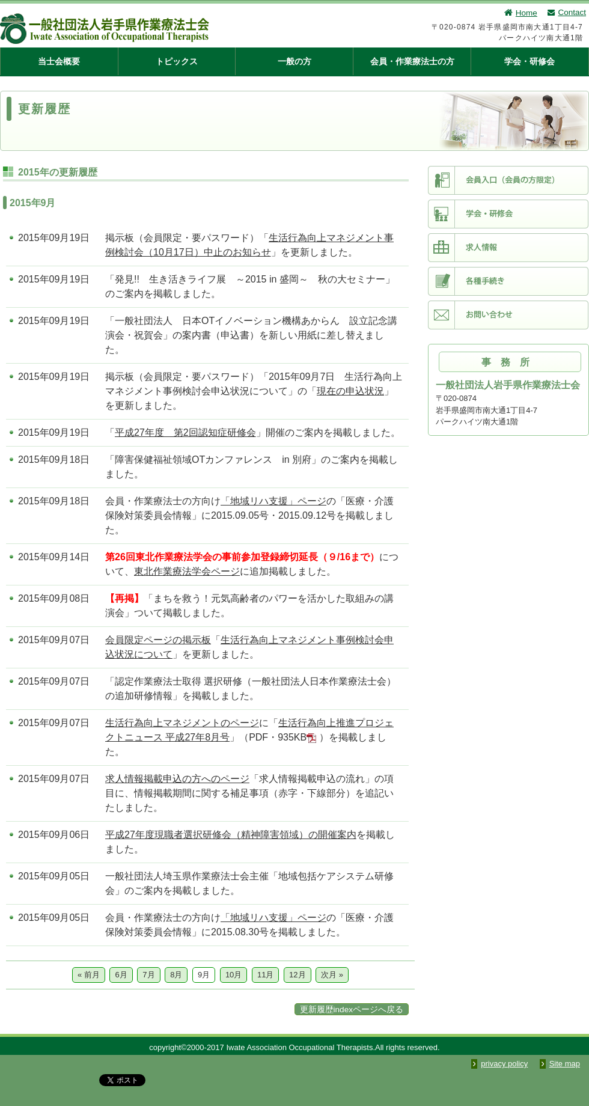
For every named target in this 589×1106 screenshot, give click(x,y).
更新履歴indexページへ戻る (352, 1009)
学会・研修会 (529, 61)
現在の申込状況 (350, 391)
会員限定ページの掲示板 (158, 640)
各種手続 (508, 281)
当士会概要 (59, 61)
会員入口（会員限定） (508, 180)
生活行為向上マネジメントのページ (182, 723)
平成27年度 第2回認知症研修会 (185, 432)
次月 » (332, 974)
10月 (233, 974)
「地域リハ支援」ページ (273, 501)
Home (520, 12)
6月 (121, 974)
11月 (265, 974)
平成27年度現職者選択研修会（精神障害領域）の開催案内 (230, 835)
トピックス (177, 61)
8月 (176, 974)
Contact (566, 12)
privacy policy (504, 1063)
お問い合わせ (508, 315)
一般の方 (294, 61)
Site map (564, 1063)
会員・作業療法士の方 (412, 61)
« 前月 (89, 974)
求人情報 (508, 247)
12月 (297, 974)
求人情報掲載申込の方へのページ (177, 779)
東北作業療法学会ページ (187, 571)
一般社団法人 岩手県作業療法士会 (165, 28)
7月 (148, 974)
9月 (204, 974)
